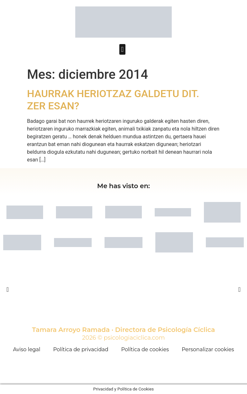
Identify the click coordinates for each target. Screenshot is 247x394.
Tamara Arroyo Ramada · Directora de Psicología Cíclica (123, 330)
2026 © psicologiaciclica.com (123, 337)
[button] (122, 49)
